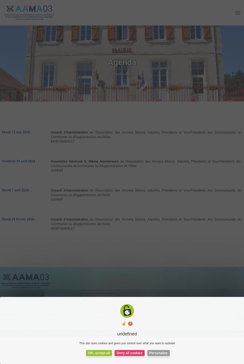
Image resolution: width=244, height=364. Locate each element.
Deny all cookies (129, 353)
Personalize (158, 353)
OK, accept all (99, 353)
